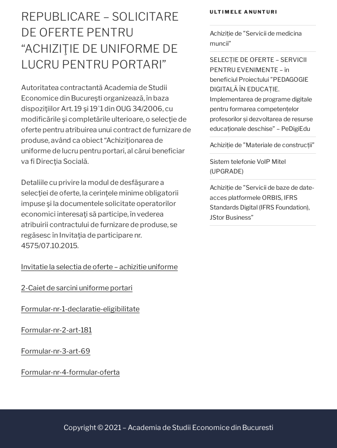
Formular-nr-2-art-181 (56, 330)
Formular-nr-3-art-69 (55, 351)
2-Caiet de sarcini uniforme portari (77, 288)
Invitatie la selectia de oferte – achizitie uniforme (99, 267)
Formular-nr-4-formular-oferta (70, 372)
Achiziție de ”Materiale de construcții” (262, 144)
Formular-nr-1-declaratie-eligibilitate (80, 309)
